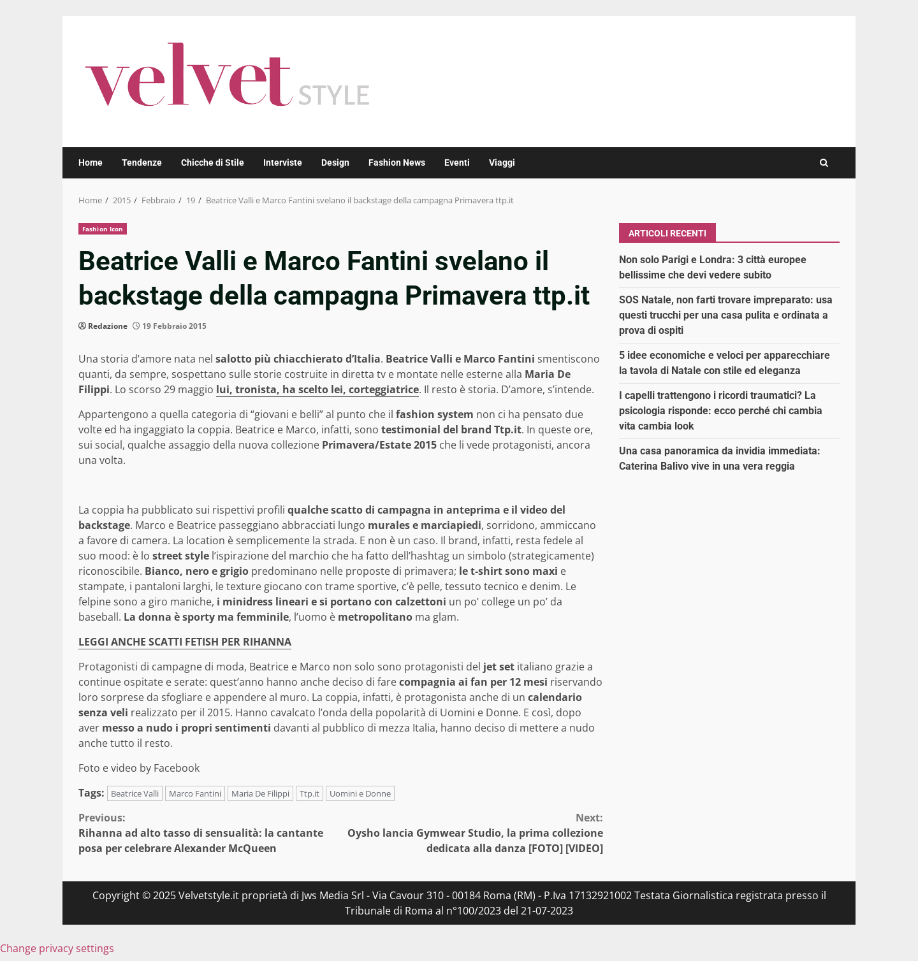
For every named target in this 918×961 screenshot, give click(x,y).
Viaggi (502, 162)
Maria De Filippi (260, 793)
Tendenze (142, 162)
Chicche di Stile (212, 162)
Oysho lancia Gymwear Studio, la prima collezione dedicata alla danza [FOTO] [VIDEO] (472, 832)
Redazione (107, 326)
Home (90, 162)
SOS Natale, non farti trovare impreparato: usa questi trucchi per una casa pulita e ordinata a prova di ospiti (726, 315)
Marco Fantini (195, 793)
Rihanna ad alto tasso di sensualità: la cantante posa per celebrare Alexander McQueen (209, 832)
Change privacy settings (57, 948)
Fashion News (396, 162)
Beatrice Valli (135, 793)
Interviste (282, 162)
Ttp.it (309, 793)
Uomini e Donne (360, 793)
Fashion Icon (102, 228)
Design (335, 162)
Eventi (457, 162)
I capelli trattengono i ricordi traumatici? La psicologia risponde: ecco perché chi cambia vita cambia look (720, 410)
